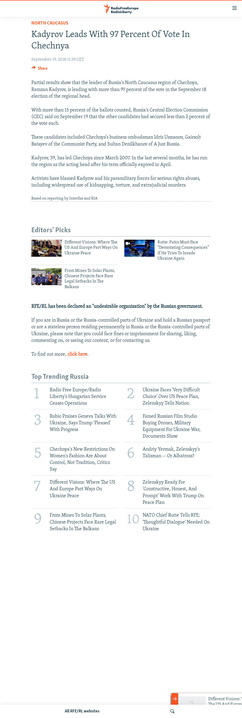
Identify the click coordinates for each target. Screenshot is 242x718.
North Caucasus (49, 23)
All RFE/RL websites (82, 711)
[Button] (40, 70)
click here (77, 354)
